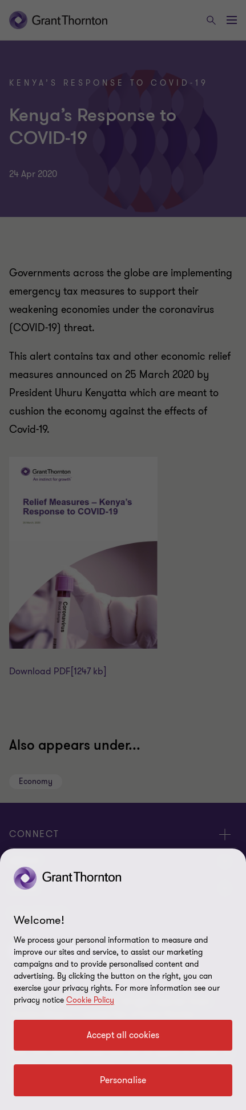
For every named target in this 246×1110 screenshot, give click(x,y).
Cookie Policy (90, 1000)
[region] (123, 979)
